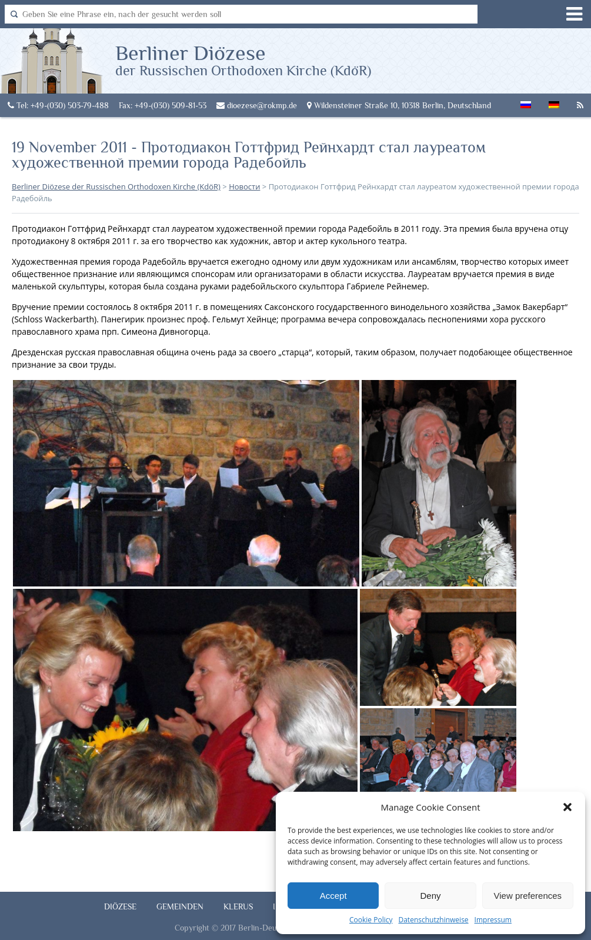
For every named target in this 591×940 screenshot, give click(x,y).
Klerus (238, 906)
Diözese (120, 906)
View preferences (528, 896)
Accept (333, 896)
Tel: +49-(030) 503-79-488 (58, 105)
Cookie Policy (370, 920)
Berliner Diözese (243, 59)
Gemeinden (179, 906)
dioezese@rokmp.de (256, 105)
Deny (430, 896)
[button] (567, 807)
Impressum (493, 920)
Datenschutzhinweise (433, 920)
